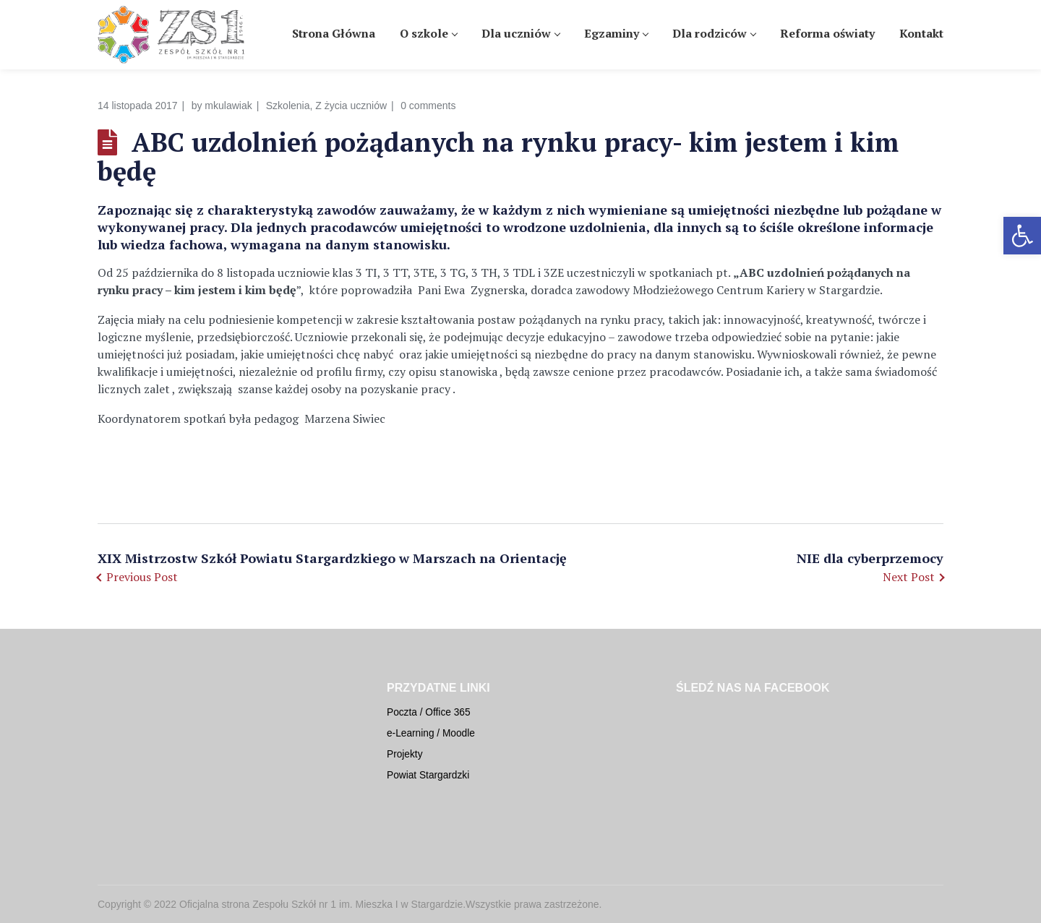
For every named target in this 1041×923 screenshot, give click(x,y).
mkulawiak (228, 105)
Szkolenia (288, 105)
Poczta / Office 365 (429, 712)
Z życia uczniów (351, 105)
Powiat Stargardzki (428, 775)
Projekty (405, 754)
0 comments (427, 105)
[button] (1022, 235)
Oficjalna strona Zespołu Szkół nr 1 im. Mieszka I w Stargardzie (321, 904)
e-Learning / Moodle (431, 733)
